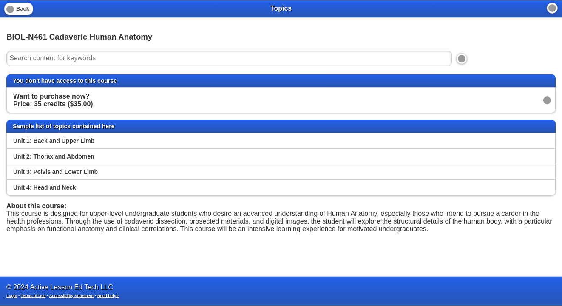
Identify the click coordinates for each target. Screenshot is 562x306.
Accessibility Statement (71, 296)
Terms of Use (33, 296)
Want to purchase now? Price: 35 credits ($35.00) (53, 100)
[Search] (462, 59)
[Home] (552, 8)
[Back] (18, 9)
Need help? (108, 296)
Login (11, 296)
